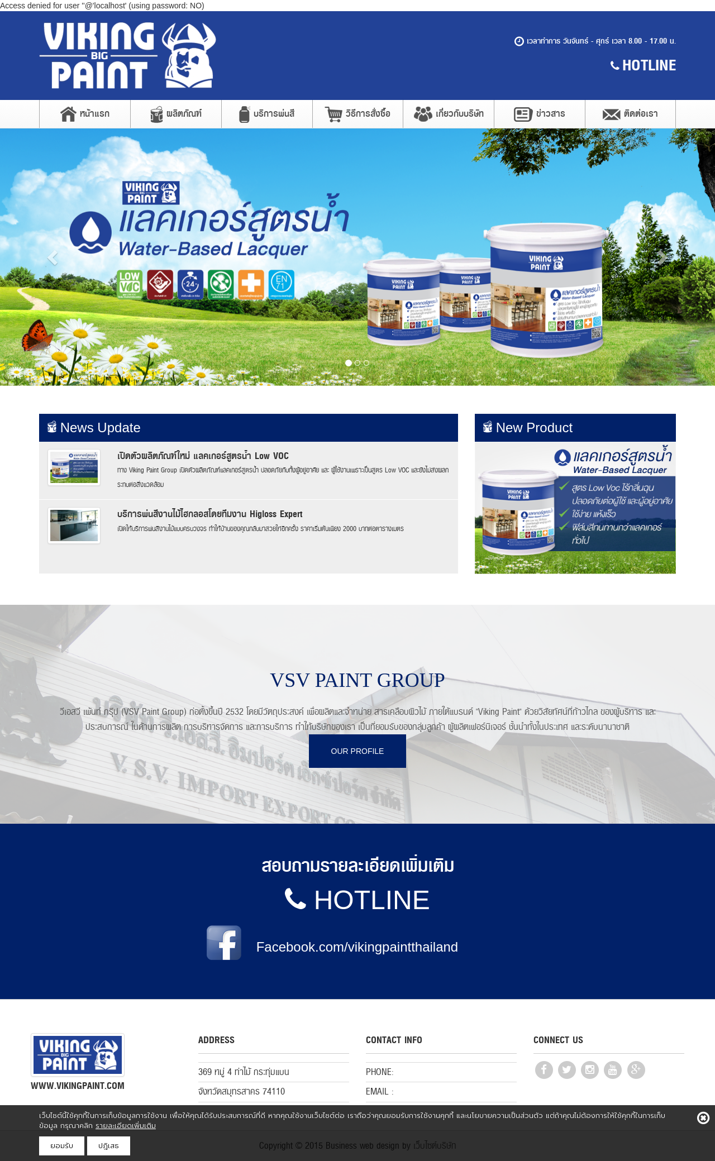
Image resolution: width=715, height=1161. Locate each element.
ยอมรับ (61, 1145)
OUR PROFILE (357, 751)
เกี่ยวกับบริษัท (449, 114)
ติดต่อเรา (630, 113)
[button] (53, 257)
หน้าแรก (84, 114)
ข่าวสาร (539, 114)
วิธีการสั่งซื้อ (357, 114)
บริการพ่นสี (266, 114)
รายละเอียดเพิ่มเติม (126, 1125)
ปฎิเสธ (108, 1145)
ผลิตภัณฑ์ (176, 114)
